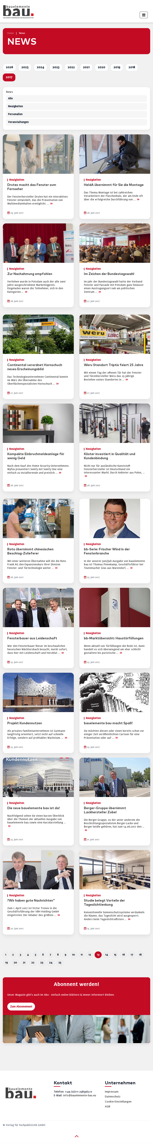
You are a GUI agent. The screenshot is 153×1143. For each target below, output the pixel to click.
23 (41, 962)
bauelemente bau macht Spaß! (108, 723)
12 (90, 954)
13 (98, 954)
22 (32, 962)
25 (59, 962)
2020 (101, 67)
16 (123, 954)
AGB (107, 1106)
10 (73, 954)
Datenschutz (112, 1096)
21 (24, 962)
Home (10, 33)
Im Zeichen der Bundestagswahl (109, 274)
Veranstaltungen (18, 122)
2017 (9, 77)
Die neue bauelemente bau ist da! (33, 808)
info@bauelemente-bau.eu (79, 1095)
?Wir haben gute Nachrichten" (31, 900)
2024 (40, 67)
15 (115, 954)
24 (50, 962)
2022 (71, 67)
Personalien (15, 114)
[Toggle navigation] (144, 15)
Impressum (111, 1091)
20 (15, 962)
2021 (86, 67)
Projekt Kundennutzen (24, 723)
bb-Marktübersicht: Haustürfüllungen (113, 638)
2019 (116, 67)
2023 (55, 67)
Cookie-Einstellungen (118, 1101)
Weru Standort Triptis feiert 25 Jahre (113, 365)
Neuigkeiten (15, 106)
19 (6, 962)
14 (106, 954)
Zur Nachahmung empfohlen (29, 274)
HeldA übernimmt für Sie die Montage (114, 185)
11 (82, 954)
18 (140, 954)
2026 (9, 67)
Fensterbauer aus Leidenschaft (32, 638)
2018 (131, 67)
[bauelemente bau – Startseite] (19, 1094)
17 (132, 954)
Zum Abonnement (21, 1006)
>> (51, 203)
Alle (10, 98)
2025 (24, 67)
